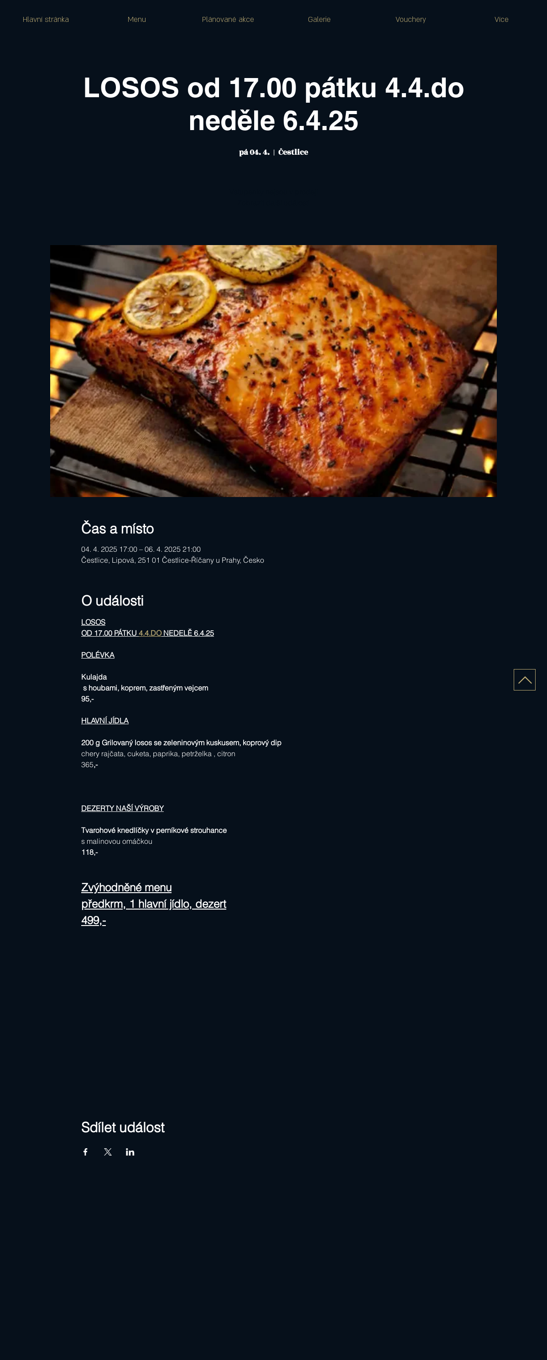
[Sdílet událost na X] (108, 1152)
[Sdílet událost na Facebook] (85, 1152)
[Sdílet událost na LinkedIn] (130, 1152)
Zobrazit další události (273, 202)
